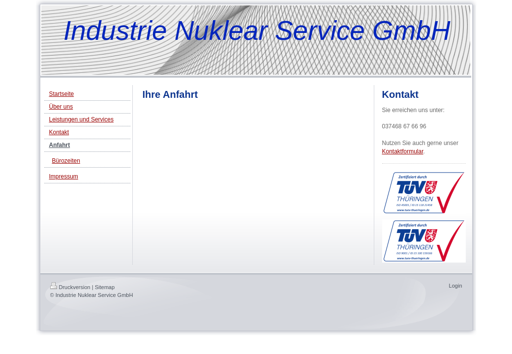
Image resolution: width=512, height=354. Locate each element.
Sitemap (105, 287)
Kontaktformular (402, 151)
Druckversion (70, 287)
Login (455, 286)
